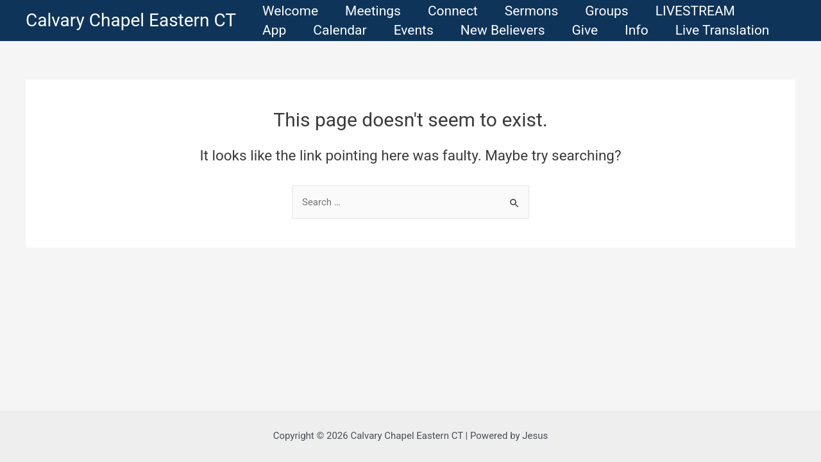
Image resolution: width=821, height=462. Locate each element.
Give (584, 30)
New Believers (503, 30)
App (274, 30)
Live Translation (722, 30)
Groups (606, 11)
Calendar (339, 30)
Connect (453, 11)
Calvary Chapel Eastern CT (131, 20)
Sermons (532, 11)
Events (414, 30)
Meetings (373, 11)
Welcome (290, 11)
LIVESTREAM (695, 11)
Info (636, 30)
